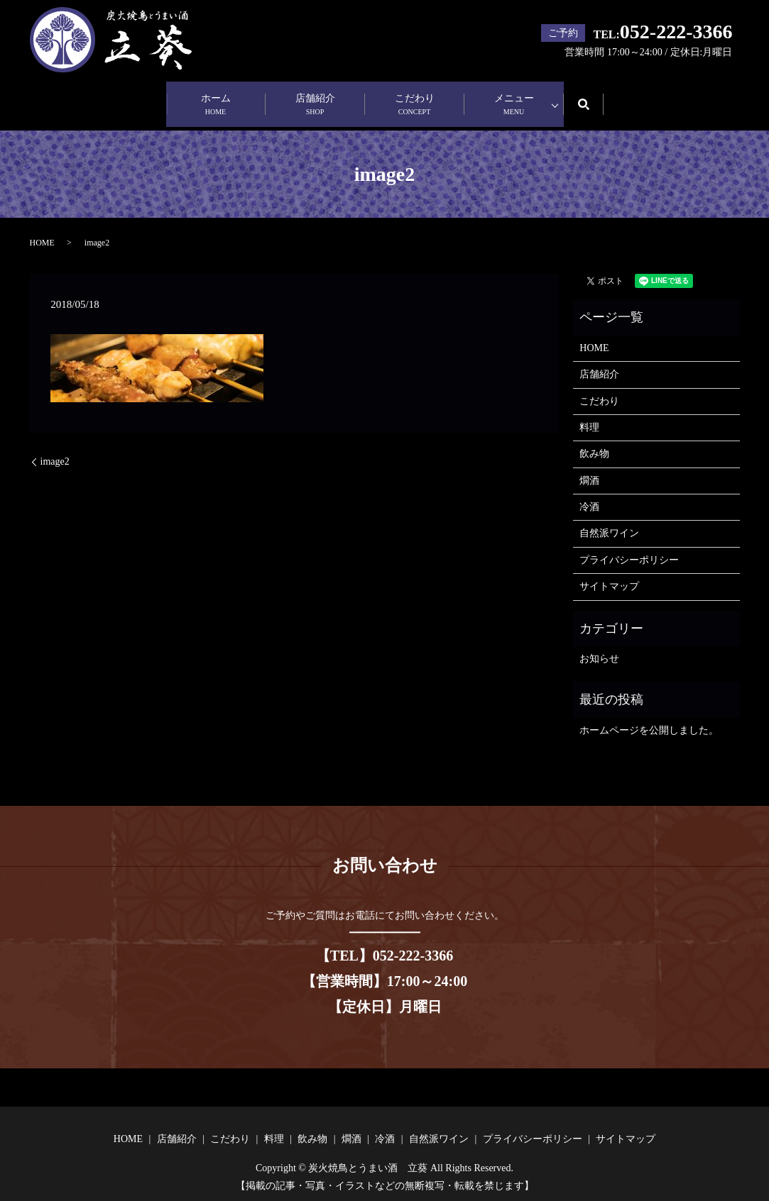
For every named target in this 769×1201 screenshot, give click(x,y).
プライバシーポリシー (629, 546)
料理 (589, 413)
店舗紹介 (315, 98)
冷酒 (589, 493)
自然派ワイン (609, 519)
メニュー (514, 98)
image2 (55, 447)
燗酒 (589, 466)
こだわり (415, 98)
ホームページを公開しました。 (649, 716)
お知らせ (599, 645)
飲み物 (594, 440)
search (594, 97)
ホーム (216, 98)
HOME (42, 229)
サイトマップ (609, 573)
